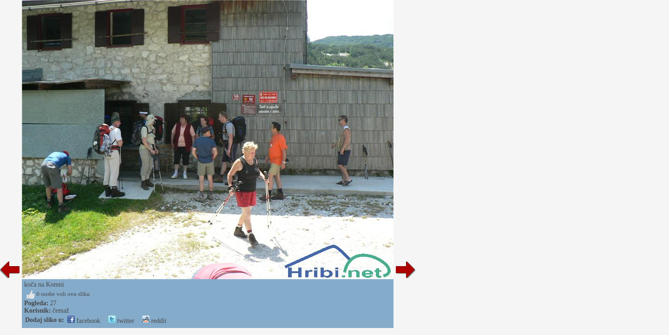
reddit (154, 320)
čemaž (60, 310)
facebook (83, 320)
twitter (121, 320)
